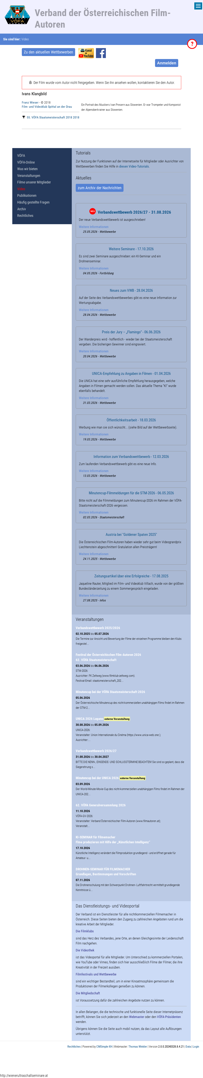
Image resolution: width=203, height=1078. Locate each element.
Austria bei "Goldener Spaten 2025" (131, 534)
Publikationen (26, 195)
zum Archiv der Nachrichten (100, 187)
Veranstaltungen (28, 176)
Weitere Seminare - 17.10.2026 (131, 249)
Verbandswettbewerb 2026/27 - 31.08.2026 (134, 212)
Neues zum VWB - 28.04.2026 (131, 290)
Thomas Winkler (137, 1046)
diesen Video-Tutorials (134, 166)
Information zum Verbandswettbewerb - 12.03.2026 (131, 457)
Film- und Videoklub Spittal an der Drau (47, 107)
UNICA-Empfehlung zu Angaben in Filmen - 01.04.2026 (131, 373)
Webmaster (136, 1017)
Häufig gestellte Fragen (33, 202)
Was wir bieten (27, 169)
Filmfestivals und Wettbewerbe (96, 974)
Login (196, 1046)
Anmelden (166, 63)
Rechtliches (25, 215)
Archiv (21, 209)
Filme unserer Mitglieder (34, 182)
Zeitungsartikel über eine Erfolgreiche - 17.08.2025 (131, 576)
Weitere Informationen (93, 227)
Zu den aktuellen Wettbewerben (48, 52)
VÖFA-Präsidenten (169, 1017)
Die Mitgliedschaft (88, 993)
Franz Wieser (30, 102)
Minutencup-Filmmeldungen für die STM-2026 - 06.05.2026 (131, 493)
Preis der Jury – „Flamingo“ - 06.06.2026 (131, 332)
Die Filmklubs (85, 931)
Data (188, 1046)
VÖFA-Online (26, 162)
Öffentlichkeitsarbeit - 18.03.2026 (131, 420)
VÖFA (21, 155)
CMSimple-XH (104, 1046)
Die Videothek (85, 950)
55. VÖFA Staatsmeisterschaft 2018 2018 (50, 117)
